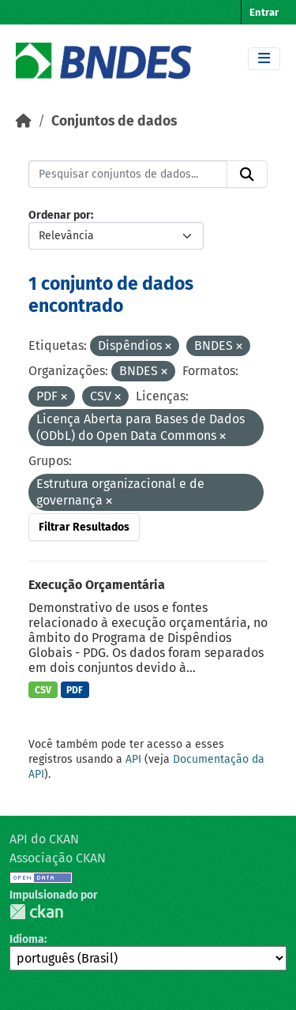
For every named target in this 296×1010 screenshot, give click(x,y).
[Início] (24, 121)
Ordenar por (59, 215)
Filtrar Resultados (84, 527)
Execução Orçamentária (96, 584)
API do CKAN (44, 839)
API (133, 759)
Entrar (264, 12)
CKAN (36, 911)
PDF (74, 690)
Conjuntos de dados (114, 121)
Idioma (26, 939)
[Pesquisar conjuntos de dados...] (127, 174)
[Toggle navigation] (264, 58)
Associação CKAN (57, 857)
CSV (43, 690)
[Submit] (247, 174)
